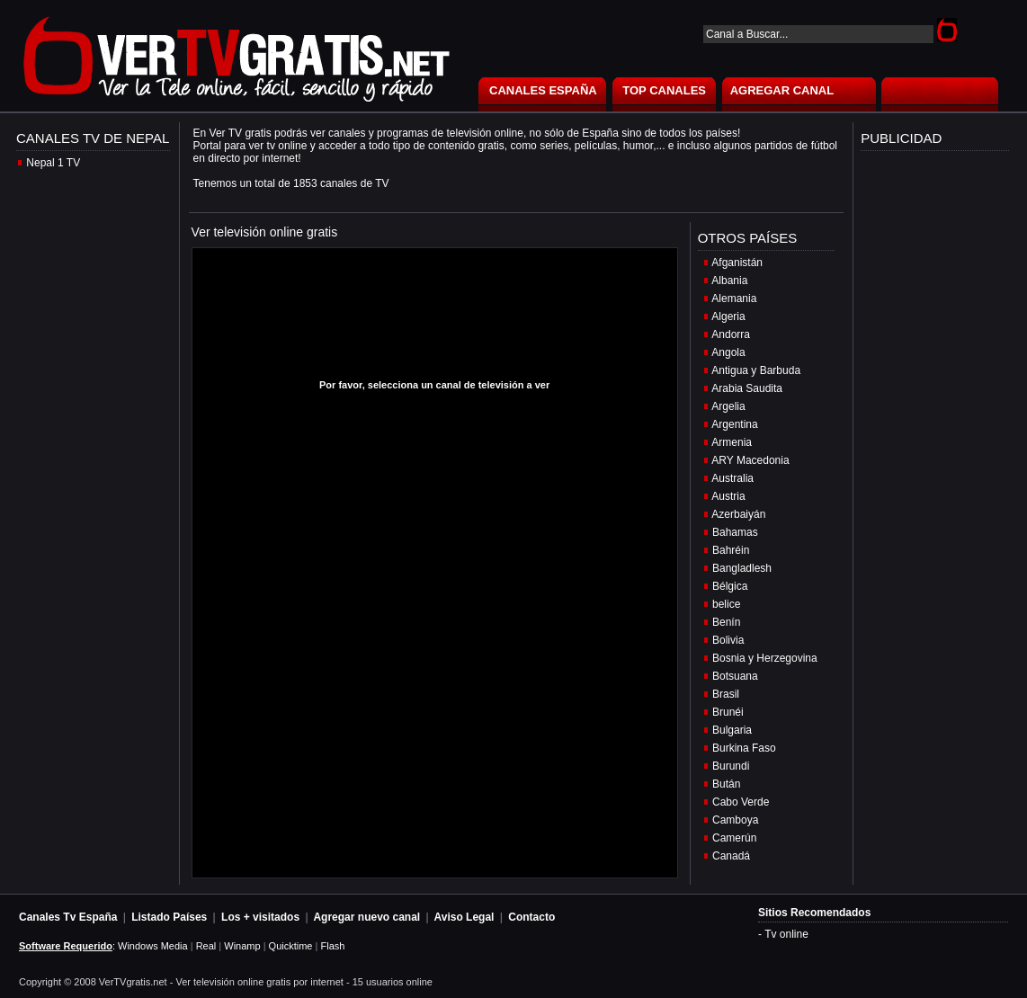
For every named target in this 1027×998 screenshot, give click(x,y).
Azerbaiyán (738, 514)
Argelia (728, 406)
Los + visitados (260, 917)
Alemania (733, 298)
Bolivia (728, 640)
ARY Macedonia (750, 460)
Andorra (730, 334)
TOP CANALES (664, 90)
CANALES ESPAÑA (543, 90)
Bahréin (730, 550)
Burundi (730, 766)
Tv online (786, 934)
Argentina (734, 424)
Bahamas (735, 532)
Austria (728, 496)
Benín (726, 622)
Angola (728, 352)
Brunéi (728, 712)
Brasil (725, 694)
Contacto (531, 917)
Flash (332, 945)
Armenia (731, 442)
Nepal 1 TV (53, 162)
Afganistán (737, 262)
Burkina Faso (744, 748)
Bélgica (729, 586)
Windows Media (153, 945)
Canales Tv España (68, 917)
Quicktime (291, 945)
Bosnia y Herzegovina (764, 658)
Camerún (734, 838)
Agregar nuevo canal (366, 917)
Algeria (728, 316)
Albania (729, 280)
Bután (726, 784)
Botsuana (735, 676)
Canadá (731, 856)
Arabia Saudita (746, 388)
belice (726, 604)
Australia (732, 478)
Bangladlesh (742, 568)
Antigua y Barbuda (755, 370)
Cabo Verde (740, 802)
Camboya (735, 820)
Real (206, 945)
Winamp (242, 945)
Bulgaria (732, 730)
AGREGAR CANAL (782, 90)
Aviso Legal (464, 917)
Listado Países (169, 917)
